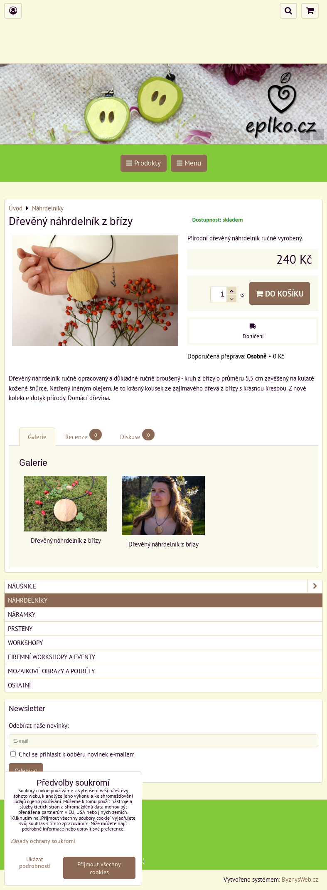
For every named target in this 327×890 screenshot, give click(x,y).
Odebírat (26, 770)
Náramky (21, 614)
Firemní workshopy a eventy (51, 657)
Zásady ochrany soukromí (43, 841)
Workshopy (25, 642)
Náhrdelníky (27, 600)
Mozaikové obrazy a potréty (51, 671)
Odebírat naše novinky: (39, 725)
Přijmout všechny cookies (99, 868)
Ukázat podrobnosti (35, 862)
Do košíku (280, 293)
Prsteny (20, 628)
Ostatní (19, 685)
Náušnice (165, 586)
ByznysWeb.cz (300, 879)
